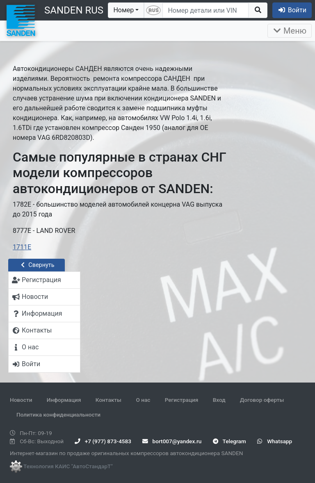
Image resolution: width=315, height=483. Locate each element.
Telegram (229, 441)
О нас (143, 399)
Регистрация (182, 399)
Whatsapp (274, 441)
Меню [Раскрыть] (289, 31)
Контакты (108, 399)
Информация (64, 399)
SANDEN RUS (73, 10)
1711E (22, 247)
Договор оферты (262, 399)
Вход (219, 399)
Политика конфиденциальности (58, 414)
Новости (21, 399)
